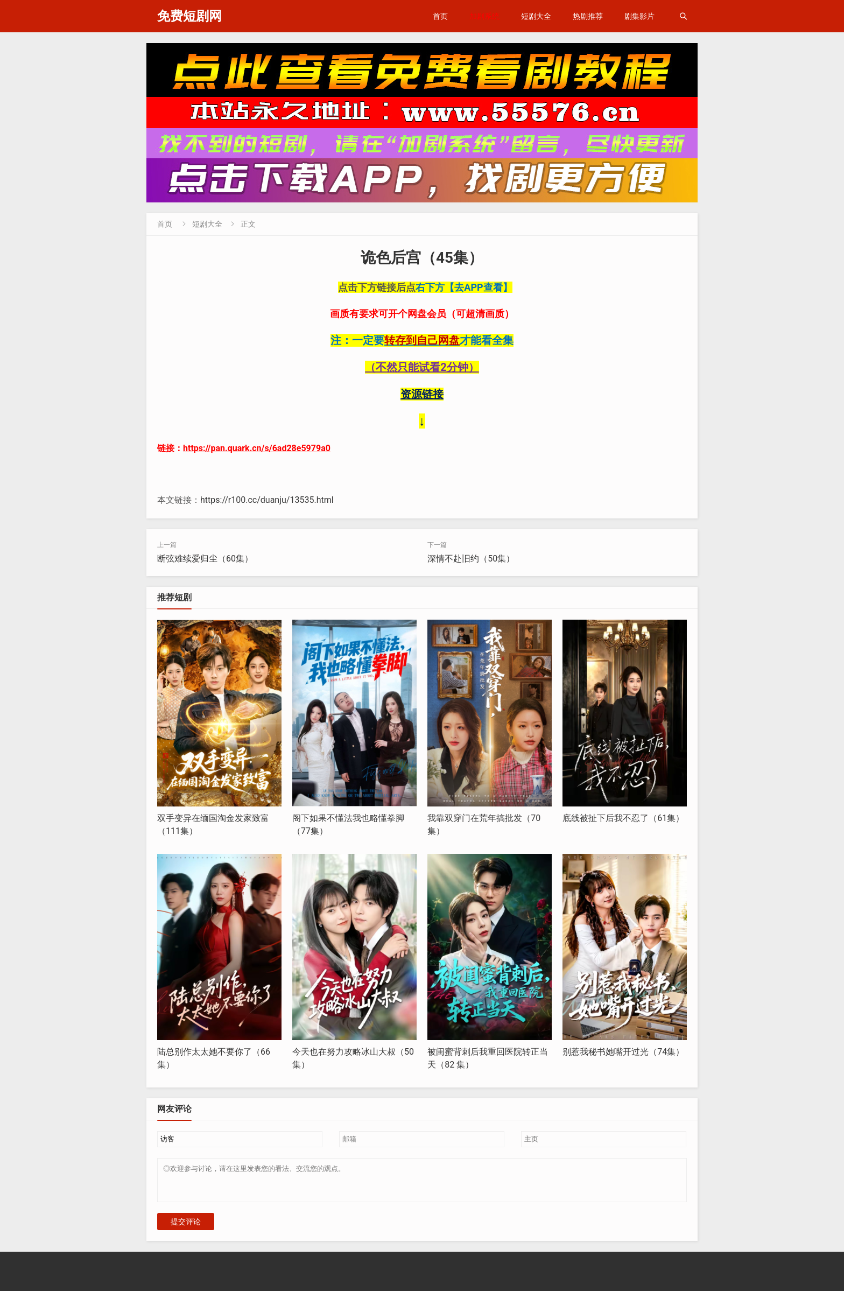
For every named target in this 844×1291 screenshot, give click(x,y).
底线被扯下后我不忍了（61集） (623, 818)
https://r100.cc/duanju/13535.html (267, 500)
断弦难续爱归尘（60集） (205, 558)
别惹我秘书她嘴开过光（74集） (623, 1052)
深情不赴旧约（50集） (471, 558)
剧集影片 (639, 16)
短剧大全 (536, 16)
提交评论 (186, 1228)
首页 (440, 16)
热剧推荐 (588, 16)
